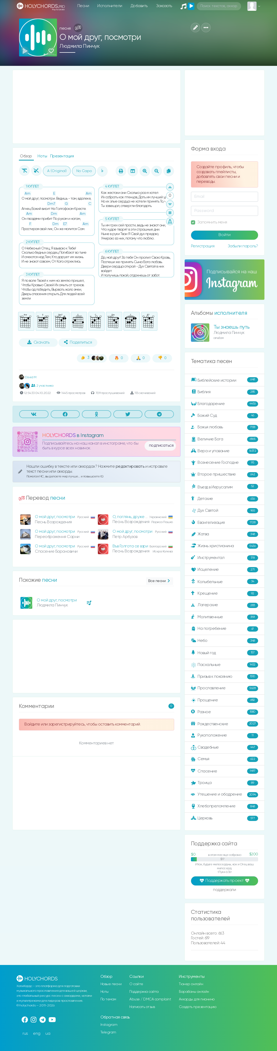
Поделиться (78, 342)
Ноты (43, 156)
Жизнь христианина (224, 546)
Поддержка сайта (144, 992)
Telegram (108, 1032)
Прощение (224, 700)
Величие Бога (224, 439)
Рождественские (224, 724)
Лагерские (224, 605)
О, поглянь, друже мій (132, 517)
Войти (225, 235)
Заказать (164, 6)
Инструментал (224, 558)
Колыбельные (224, 581)
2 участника (42, 385)
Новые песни (111, 984)
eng (36, 1034)
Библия (224, 392)
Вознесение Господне (224, 463)
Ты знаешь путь (232, 327)
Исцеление (224, 569)
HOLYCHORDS (59, 435)
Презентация (62, 156)
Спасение (224, 771)
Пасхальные (224, 665)
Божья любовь (224, 427)
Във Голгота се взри (130, 546)
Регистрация (203, 246)
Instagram (109, 1025)
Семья (224, 759)
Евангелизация (224, 522)
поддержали (224, 890)
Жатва (224, 534)
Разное (224, 712)
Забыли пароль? (243, 246)
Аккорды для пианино (197, 999)
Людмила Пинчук (79, 46)
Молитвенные (224, 617)
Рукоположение (224, 735)
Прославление (224, 688)
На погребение (224, 629)
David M (27, 377)
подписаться (161, 446)
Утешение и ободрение (224, 794)
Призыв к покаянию (224, 676)
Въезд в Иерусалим (224, 487)
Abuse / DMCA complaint (150, 999)
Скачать (38, 342)
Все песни (159, 581)
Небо (224, 640)
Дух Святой (224, 510)
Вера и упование (224, 451)
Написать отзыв (142, 1007)
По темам (108, 999)
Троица (224, 783)
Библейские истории (224, 380)
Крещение (224, 593)
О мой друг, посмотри (55, 517)
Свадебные (224, 747)
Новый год (224, 652)
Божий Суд (224, 415)
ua (47, 1034)
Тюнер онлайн (191, 984)
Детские (224, 499)
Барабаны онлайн (194, 992)
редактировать (130, 466)
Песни (83, 6)
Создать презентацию (197, 1007)
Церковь (224, 818)
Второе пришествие (224, 474)
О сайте (136, 984)
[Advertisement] (96, 106)
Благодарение (224, 404)
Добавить (139, 6)
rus (25, 1034)
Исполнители (109, 6)
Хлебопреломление (224, 806)
